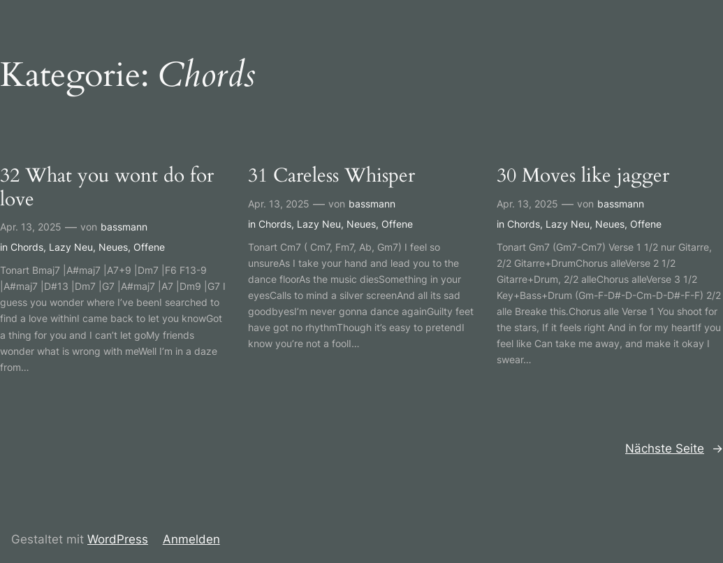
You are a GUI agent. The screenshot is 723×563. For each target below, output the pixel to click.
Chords (26, 247)
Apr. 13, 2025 (30, 227)
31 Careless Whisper (331, 175)
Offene (149, 247)
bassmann (124, 227)
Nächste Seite (674, 448)
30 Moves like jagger (583, 175)
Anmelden (191, 539)
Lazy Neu (71, 247)
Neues (113, 247)
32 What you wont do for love (107, 187)
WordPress (117, 539)
